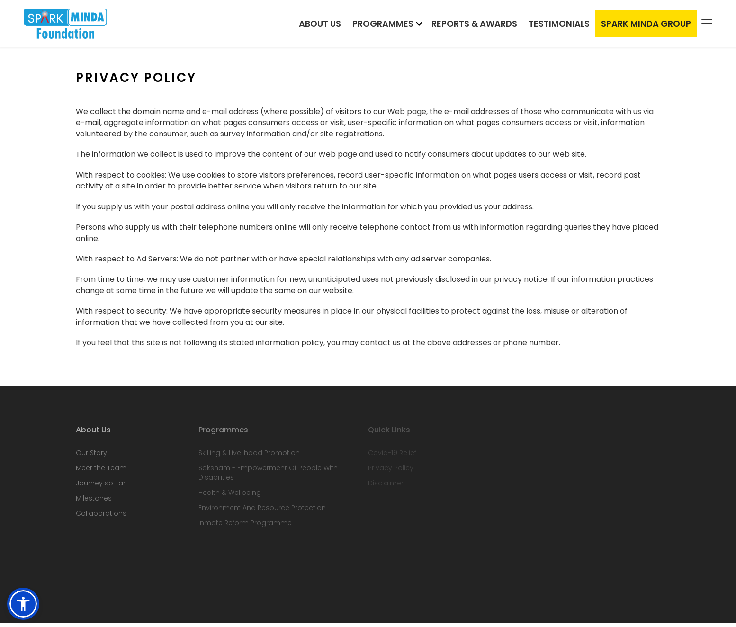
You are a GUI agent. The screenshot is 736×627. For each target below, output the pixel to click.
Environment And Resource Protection (262, 511)
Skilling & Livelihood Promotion (249, 456)
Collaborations (101, 517)
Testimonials (559, 24)
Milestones (94, 502)
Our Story (91, 456)
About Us (320, 24)
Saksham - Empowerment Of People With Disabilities (268, 476)
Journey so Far (101, 487)
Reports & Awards (474, 24)
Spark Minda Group (646, 24)
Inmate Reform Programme (245, 526)
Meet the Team (101, 471)
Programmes (382, 24)
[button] (23, 604)
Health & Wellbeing (229, 496)
